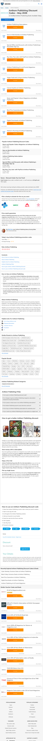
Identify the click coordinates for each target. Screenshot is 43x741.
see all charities (31, 198)
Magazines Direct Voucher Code (9, 340)
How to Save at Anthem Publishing (10, 257)
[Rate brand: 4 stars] (7, 249)
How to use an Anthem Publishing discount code (13, 268)
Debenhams (15, 360)
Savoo (2, 7)
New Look (26, 363)
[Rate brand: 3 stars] (6, 249)
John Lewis (29, 366)
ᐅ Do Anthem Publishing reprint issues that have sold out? (17, 405)
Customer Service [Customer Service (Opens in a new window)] (7, 325)
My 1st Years (31, 368)
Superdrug (12, 374)
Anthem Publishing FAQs (8, 264)
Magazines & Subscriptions (8, 384)
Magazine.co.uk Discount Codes (9, 345)
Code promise (9, 592)
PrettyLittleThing (5, 366)
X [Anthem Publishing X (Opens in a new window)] (3, 329)
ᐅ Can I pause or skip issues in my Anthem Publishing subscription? (19, 402)
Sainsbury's (10, 714)
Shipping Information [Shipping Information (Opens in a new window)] (8, 323)
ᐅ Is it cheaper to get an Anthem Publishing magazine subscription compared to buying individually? (19, 398)
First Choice (4, 374)
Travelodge (25, 374)
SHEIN (3, 371)
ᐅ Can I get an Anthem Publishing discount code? (15, 395)
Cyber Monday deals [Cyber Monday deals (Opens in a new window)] (32, 726)
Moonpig (13, 366)
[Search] (33, 4)
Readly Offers (5, 348)
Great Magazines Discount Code (25, 340)
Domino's (10, 363)
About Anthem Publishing (8, 259)
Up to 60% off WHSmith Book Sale (17, 615)
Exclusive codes (10, 726)
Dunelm (31, 374)
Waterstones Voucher (28, 348)
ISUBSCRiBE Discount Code (8, 351)
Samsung (22, 360)
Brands (6, 7)
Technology (32, 707)
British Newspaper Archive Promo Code (10, 337)
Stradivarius (10, 371)
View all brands (5, 353)
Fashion (32, 705)
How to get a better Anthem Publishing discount (13, 266)
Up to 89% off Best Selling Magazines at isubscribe (22, 637)
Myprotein (20, 368)
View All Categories (6, 386)
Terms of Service (36, 0)
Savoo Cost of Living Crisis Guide (32, 732)
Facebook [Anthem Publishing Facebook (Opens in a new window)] (5, 327)
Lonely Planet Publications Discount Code (27, 345)
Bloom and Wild (25, 371)
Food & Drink (32, 709)
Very (19, 366)
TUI (21, 363)
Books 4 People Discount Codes (23, 351)
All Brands (11, 716)
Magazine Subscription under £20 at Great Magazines (23, 690)
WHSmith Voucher (26, 337)
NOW (23, 366)
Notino (38, 368)
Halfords (4, 363)
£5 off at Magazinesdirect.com (16, 590)
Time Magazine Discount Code (8, 343)
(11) (7, 19)
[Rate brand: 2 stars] (4, 249)
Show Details (39, 30)
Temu (37, 374)
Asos (32, 371)
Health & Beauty (32, 711)
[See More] (40, 381)
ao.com (27, 360)
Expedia (13, 368)
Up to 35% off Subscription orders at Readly (20, 658)
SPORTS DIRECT (6, 368)
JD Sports (19, 374)
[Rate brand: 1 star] (2, 249)
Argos (3, 360)
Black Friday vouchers (10, 730)
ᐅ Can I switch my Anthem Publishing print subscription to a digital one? (20, 411)
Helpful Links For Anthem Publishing (10, 262)
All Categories (32, 716)
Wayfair (16, 363)
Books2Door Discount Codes (24, 343)
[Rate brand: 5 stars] (9, 249)
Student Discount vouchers (10, 728)
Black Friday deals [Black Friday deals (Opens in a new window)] (32, 723)
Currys (8, 360)
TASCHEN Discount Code (16, 348)
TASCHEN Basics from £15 (15, 668)
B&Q (25, 368)
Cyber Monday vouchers (11, 732)
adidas (32, 363)
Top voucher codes (11, 723)
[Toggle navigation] (41, 4)
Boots (33, 360)
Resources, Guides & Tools (32, 730)
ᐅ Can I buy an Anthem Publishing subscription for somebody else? (19, 408)
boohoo (37, 371)
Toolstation (17, 371)
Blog (32, 728)
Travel (32, 714)
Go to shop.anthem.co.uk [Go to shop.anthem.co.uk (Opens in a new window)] (9, 321)
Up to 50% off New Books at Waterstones (19, 647)
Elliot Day (10, 229)
